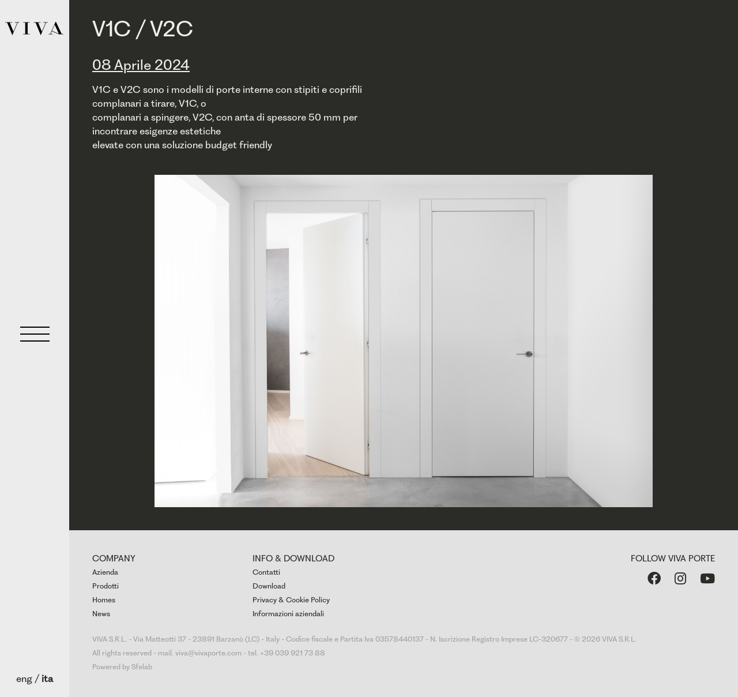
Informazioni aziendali (288, 613)
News (101, 613)
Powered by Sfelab (122, 666)
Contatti (266, 572)
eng (24, 678)
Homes (103, 599)
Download (269, 586)
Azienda (105, 572)
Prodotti (105, 586)
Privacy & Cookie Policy (291, 599)
